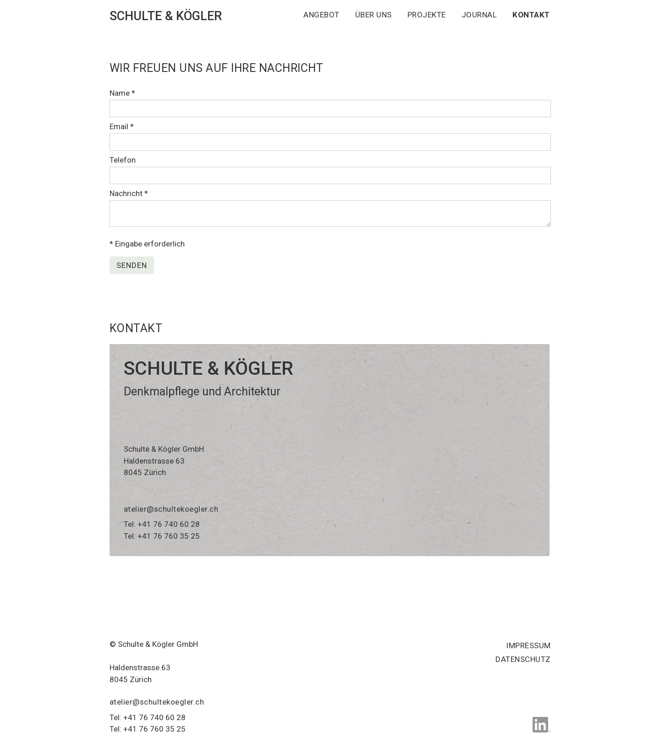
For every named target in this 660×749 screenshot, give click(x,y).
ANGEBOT (321, 14)
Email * (122, 126)
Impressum (528, 645)
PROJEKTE (426, 14)
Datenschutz (523, 659)
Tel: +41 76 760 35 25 (162, 536)
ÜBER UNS (373, 14)
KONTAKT (531, 14)
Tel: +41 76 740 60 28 (162, 524)
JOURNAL (479, 14)
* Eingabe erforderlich (147, 243)
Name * (122, 93)
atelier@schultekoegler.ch (171, 509)
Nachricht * (129, 193)
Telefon (123, 159)
